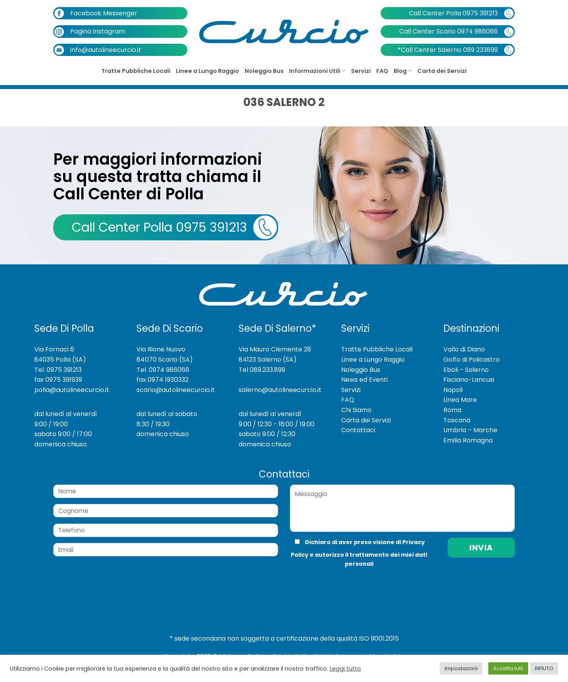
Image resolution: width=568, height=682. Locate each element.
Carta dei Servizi (442, 71)
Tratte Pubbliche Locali (135, 71)
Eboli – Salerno (466, 369)
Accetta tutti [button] (508, 668)
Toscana (456, 420)
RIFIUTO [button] (544, 668)
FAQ (382, 71)
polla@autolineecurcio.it (71, 389)
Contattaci (358, 430)
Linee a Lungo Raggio (207, 71)
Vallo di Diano (464, 349)
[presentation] (343, 584)
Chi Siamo (356, 409)
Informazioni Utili (317, 71)
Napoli (453, 389)
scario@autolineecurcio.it (175, 389)
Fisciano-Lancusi (468, 379)
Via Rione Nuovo (160, 349)
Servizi (361, 71)
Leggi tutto (345, 669)
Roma (452, 409)
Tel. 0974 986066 (162, 369)
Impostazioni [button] (461, 668)
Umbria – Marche (470, 430)
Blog (403, 71)
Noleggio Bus (264, 71)
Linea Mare (460, 399)
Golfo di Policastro (471, 359)
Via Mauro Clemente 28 (275, 349)
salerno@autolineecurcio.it (280, 389)
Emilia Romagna (468, 440)
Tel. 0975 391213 (58, 369)
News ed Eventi (364, 379)
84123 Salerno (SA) (268, 359)
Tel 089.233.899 (262, 369)
